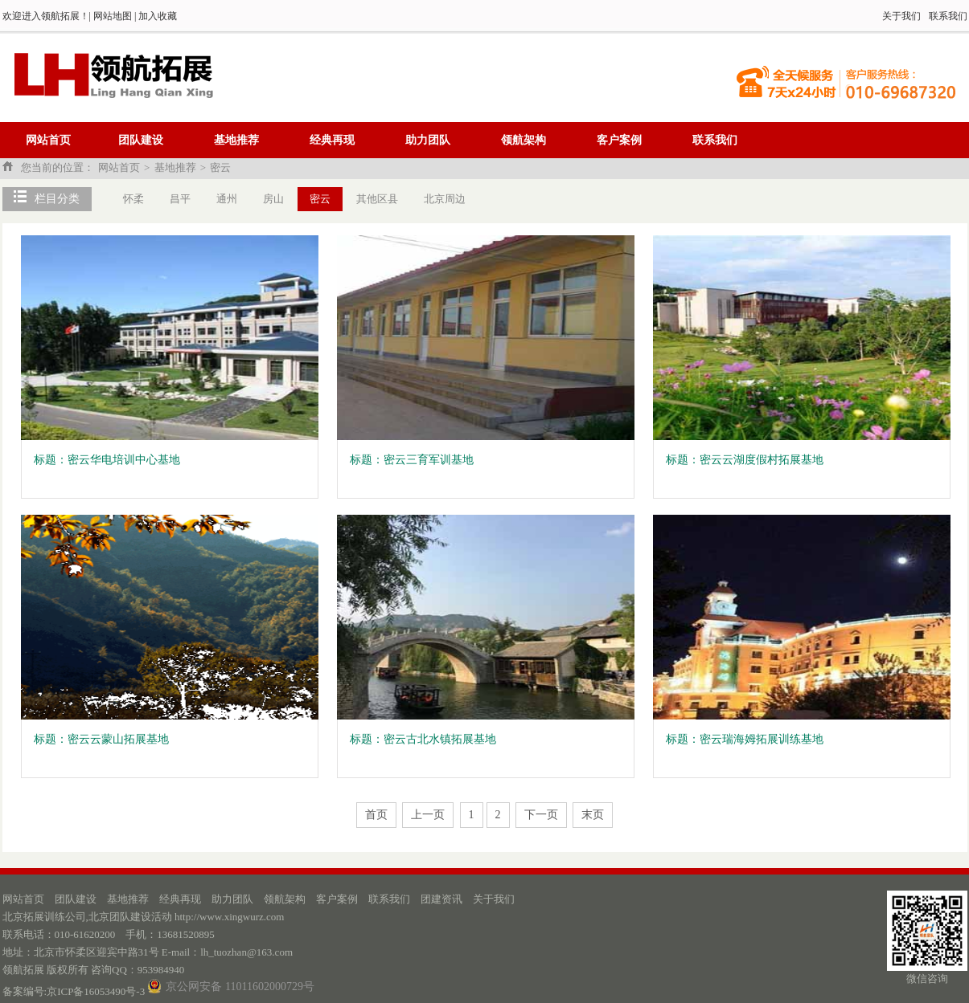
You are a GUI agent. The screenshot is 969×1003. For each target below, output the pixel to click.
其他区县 (377, 199)
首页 (376, 815)
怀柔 (133, 199)
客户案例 (619, 140)
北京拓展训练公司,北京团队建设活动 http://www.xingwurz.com (143, 917)
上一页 (428, 815)
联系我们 (948, 16)
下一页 (541, 815)
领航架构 (523, 140)
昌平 (180, 199)
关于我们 (901, 16)
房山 (273, 199)
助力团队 (427, 140)
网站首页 (48, 140)
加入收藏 (157, 16)
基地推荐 (236, 140)
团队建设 (140, 140)
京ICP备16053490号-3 (96, 991)
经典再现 (332, 140)
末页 (592, 815)
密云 (220, 167)
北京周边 (445, 199)
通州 (226, 199)
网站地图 (112, 16)
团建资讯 (441, 899)
